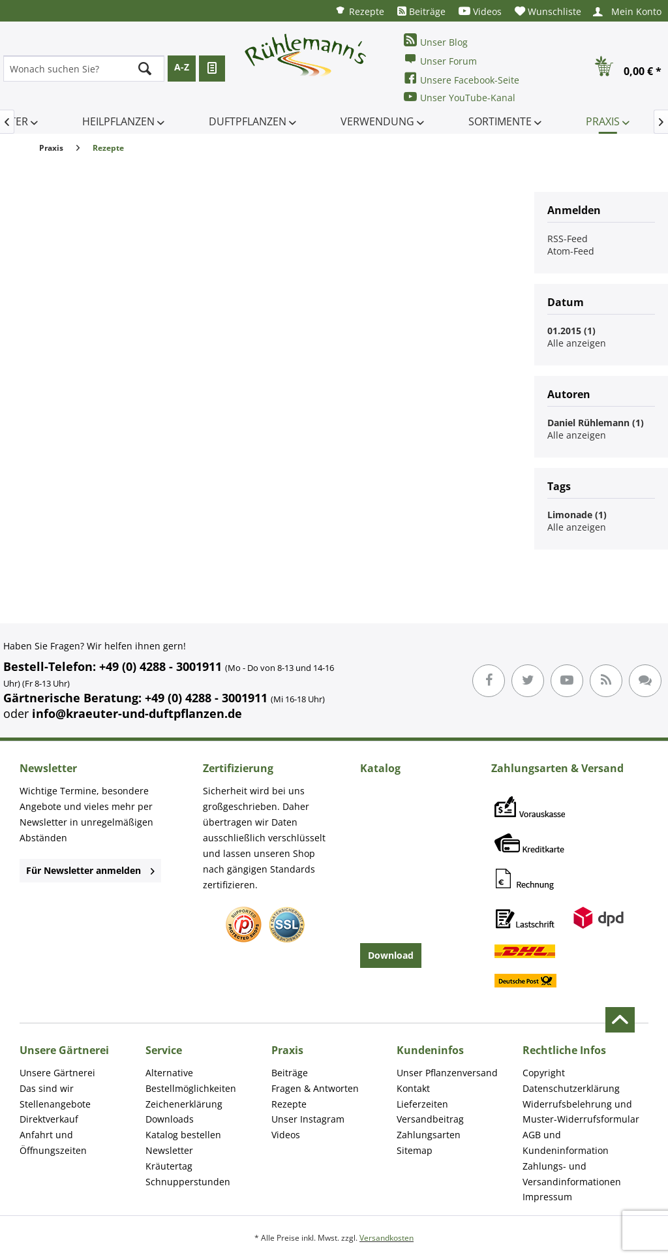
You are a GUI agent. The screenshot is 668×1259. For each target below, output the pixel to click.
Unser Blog (436, 40)
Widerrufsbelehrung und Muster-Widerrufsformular (581, 1112)
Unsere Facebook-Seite (461, 78)
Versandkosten (386, 1237)
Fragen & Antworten (315, 1088)
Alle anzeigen (576, 343)
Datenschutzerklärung (571, 1088)
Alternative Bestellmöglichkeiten (190, 1080)
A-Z (181, 67)
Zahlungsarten (429, 1134)
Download (391, 955)
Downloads (169, 1119)
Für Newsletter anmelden (90, 870)
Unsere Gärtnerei (57, 1072)
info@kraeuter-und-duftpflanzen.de (137, 713)
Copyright (544, 1072)
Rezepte (359, 11)
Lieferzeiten (422, 1104)
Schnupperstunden (187, 1181)
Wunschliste (548, 11)
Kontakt (413, 1088)
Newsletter (169, 1150)
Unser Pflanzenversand (447, 1072)
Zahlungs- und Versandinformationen (572, 1174)
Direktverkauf (49, 1119)
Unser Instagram (307, 1119)
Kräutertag (168, 1166)
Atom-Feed (570, 251)
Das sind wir (47, 1088)
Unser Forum (440, 59)
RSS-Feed (567, 238)
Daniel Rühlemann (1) (595, 422)
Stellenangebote (55, 1104)
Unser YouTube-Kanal (459, 97)
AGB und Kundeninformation (566, 1142)
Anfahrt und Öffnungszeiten (53, 1142)
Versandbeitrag (430, 1119)
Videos (480, 11)
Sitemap (415, 1150)
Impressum (547, 1196)
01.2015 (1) (571, 330)
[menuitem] (359, 11)
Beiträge (421, 11)
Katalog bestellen (183, 1134)
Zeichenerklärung (183, 1104)
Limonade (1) (577, 514)
